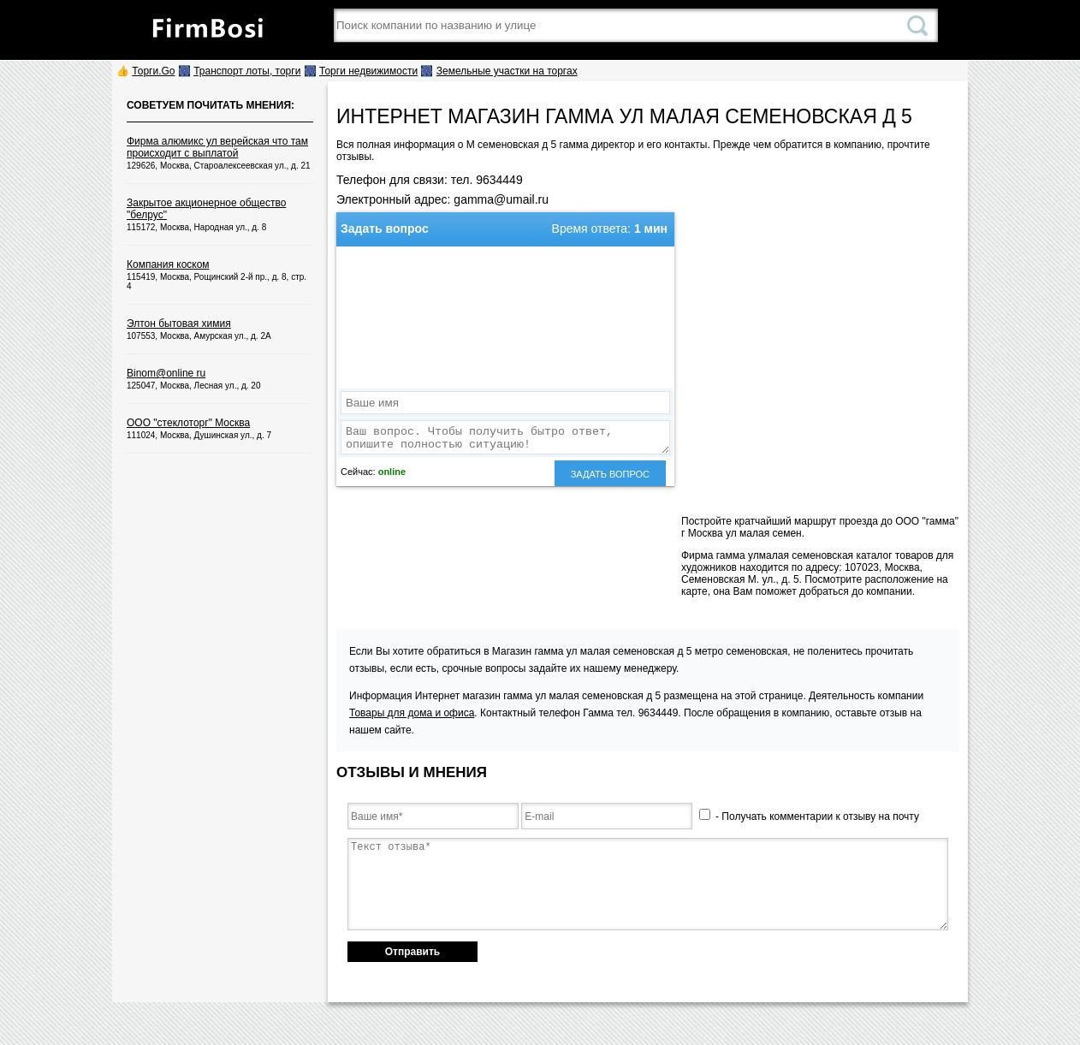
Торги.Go (153, 71)
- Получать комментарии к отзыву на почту (809, 816)
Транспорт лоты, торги (246, 71)
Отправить (412, 952)
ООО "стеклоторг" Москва (188, 423)
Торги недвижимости (368, 71)
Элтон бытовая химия (179, 324)
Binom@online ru (166, 373)
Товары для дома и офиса (411, 713)
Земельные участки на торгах (507, 71)
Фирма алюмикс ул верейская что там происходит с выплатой (217, 147)
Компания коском (168, 264)
